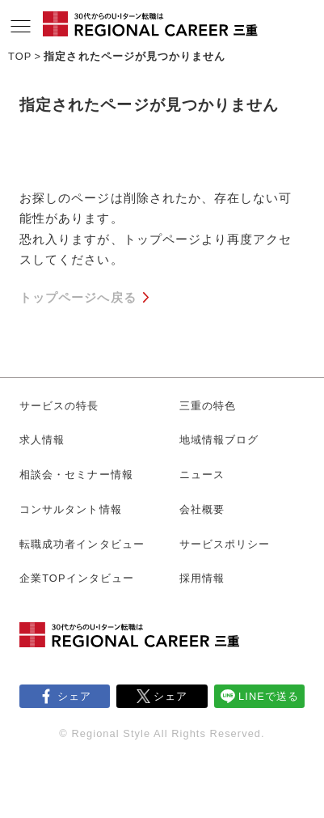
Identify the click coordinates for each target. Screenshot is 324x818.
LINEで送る (268, 696)
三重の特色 (207, 406)
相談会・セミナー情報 (76, 474)
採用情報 (202, 578)
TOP (20, 56)
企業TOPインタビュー (76, 578)
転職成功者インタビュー (82, 544)
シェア (74, 696)
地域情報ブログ (219, 440)
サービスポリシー (225, 544)
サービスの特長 (59, 406)
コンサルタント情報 (70, 509)
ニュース (202, 474)
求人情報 (42, 440)
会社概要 (202, 509)
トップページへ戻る (78, 297)
